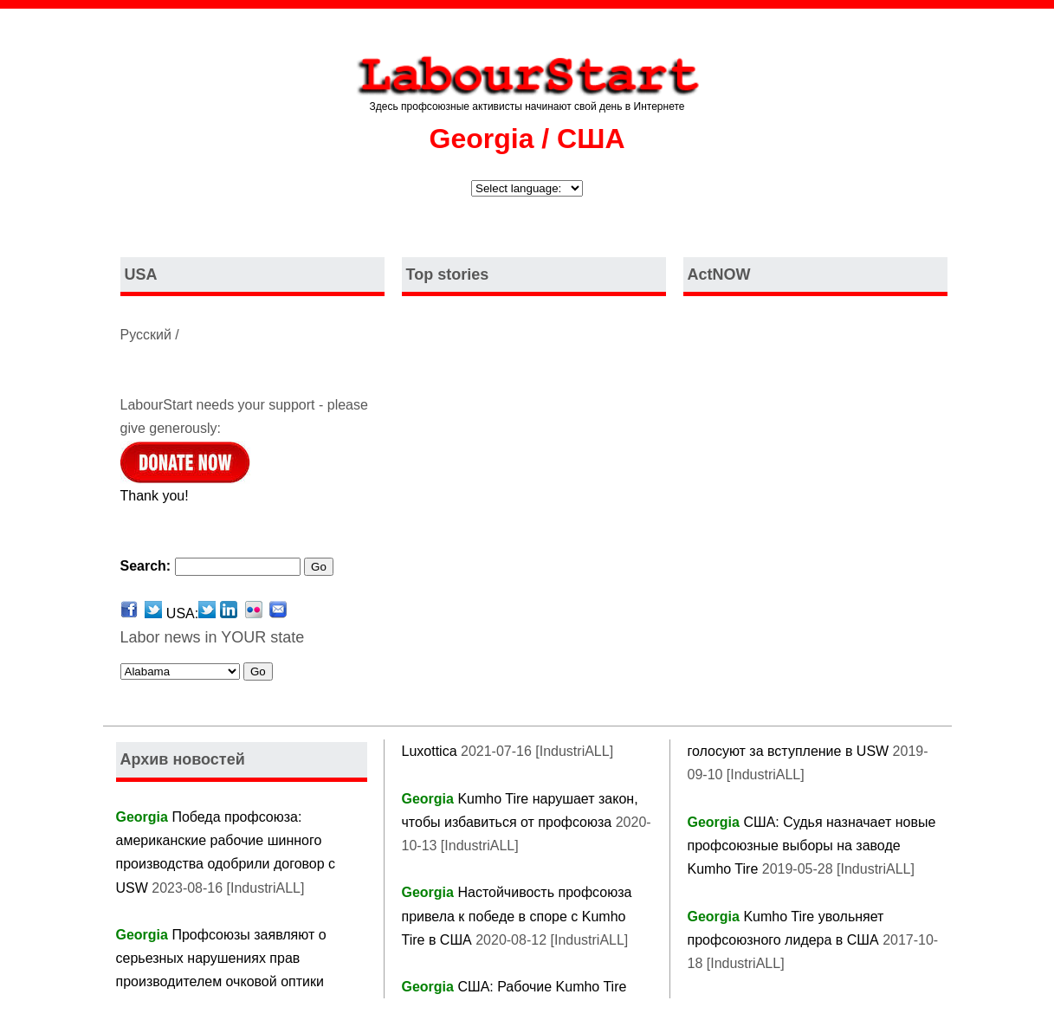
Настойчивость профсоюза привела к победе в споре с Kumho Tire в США (517, 915)
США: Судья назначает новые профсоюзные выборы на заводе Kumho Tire (812, 845)
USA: (191, 613)
